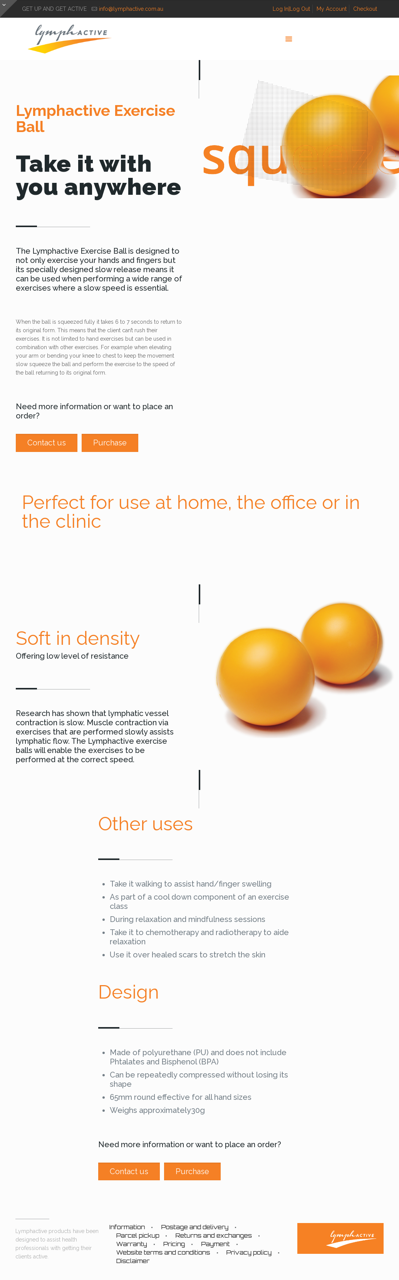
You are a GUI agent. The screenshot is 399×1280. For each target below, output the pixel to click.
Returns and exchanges (213, 1235)
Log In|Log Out (291, 9)
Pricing (174, 1244)
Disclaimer (133, 1261)
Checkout (365, 9)
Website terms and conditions (163, 1252)
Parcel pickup (137, 1235)
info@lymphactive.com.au (131, 9)
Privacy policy (249, 1252)
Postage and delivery (194, 1227)
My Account (332, 9)
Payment (215, 1244)
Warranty (131, 1244)
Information (127, 1227)
